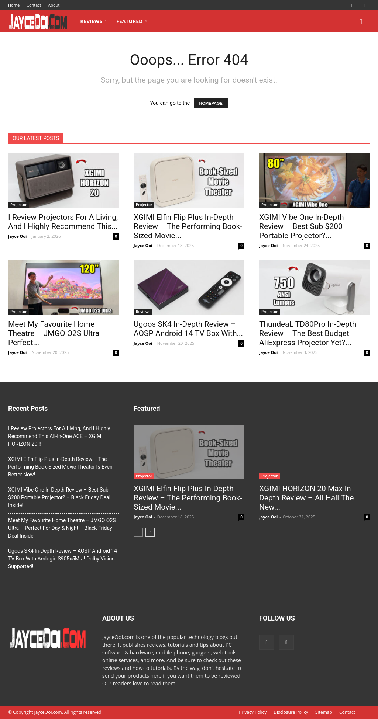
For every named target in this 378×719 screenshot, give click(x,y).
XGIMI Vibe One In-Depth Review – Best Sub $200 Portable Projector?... (301, 226)
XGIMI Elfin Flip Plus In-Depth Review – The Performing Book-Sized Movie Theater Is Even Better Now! (60, 466)
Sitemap (323, 712)
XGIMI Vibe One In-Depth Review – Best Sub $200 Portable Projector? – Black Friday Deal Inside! (59, 497)
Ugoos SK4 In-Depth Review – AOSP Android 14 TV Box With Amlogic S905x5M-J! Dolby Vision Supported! (62, 558)
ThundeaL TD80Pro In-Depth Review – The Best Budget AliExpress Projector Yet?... (307, 333)
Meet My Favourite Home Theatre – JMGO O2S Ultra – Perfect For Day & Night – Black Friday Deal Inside (62, 528)
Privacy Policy (253, 712)
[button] (361, 21)
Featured (131, 21)
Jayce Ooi (17, 236)
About (53, 5)
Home (14, 5)
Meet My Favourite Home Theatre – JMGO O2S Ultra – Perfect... (57, 333)
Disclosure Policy (291, 712)
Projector (18, 204)
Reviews (93, 21)
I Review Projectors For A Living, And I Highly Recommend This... (63, 222)
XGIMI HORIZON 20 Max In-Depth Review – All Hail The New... (306, 497)
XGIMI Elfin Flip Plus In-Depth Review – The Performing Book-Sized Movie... (188, 226)
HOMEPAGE (211, 103)
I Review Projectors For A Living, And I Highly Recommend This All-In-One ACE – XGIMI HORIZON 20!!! (59, 436)
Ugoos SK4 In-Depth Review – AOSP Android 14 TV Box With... (188, 329)
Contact (34, 5)
